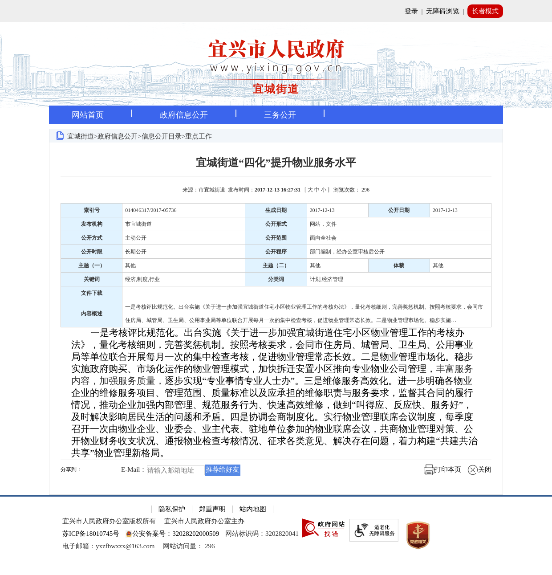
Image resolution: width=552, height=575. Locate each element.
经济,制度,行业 (142, 279)
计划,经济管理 (326, 279)
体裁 (399, 265)
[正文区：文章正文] (276, 318)
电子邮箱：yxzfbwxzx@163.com (108, 546)
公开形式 (276, 224)
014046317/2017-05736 (150, 210)
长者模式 (485, 11)
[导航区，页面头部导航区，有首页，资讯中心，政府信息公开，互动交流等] (276, 115)
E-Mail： (134, 469)
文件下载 (91, 293)
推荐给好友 (222, 469)
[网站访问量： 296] (189, 546)
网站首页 (88, 114)
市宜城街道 (138, 224)
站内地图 (252, 509)
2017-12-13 (322, 210)
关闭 (479, 469)
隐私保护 (171, 509)
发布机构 (91, 224)
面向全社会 (323, 238)
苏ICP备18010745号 (90, 533)
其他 (130, 265)
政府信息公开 (184, 114)
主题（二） (276, 265)
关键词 (92, 279)
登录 (411, 11)
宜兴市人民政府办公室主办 (204, 521)
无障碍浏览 (442, 11)
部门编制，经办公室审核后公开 (347, 252)
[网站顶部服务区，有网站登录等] (276, 11)
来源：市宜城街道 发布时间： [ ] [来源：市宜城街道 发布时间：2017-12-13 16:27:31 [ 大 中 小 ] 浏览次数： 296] (276, 190)
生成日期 (276, 210)
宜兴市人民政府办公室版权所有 (109, 521)
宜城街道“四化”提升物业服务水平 (276, 162)
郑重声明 (212, 509)
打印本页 (442, 469)
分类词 (276, 279)
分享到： (71, 470)
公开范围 (276, 238)
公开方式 (91, 238)
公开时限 (91, 252)
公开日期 (399, 210)
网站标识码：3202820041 (262, 533)
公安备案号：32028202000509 (172, 533)
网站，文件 (323, 224)
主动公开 (135, 238)
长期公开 (135, 252)
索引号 (92, 210)
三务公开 (280, 114)
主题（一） (91, 265)
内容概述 (91, 313)
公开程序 (276, 252)
